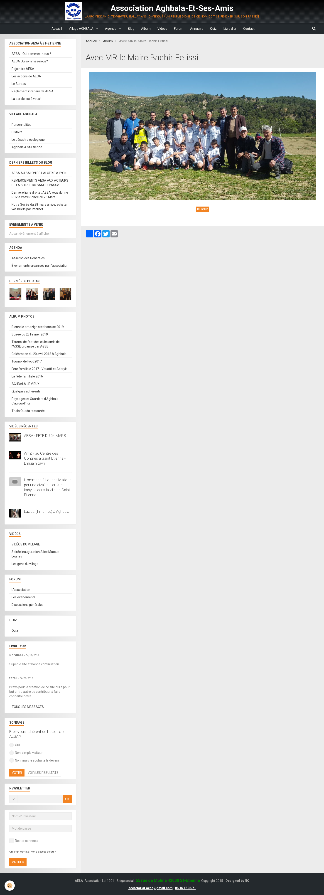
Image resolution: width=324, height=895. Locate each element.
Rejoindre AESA (23, 69)
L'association (21, 590)
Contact (249, 28)
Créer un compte (19, 852)
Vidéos (162, 28)
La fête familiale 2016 (27, 376)
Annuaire (196, 28)
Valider (18, 862)
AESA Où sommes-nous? (30, 61)
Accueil (57, 28)
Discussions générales (27, 605)
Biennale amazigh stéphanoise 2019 (38, 327)
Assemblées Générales (28, 258)
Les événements (23, 597)
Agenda (111, 28)
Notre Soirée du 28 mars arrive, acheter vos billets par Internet (40, 207)
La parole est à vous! (26, 99)
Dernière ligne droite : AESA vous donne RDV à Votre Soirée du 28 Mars (40, 195)
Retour (202, 209)
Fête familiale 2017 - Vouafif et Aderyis (39, 369)
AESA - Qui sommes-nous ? (31, 54)
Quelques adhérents (26, 391)
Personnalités (21, 125)
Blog (131, 28)
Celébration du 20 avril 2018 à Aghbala (39, 354)
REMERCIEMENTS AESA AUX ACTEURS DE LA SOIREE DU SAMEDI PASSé (40, 183)
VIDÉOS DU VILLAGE (26, 544)
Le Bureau (19, 84)
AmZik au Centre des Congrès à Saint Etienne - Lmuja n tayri (45, 458)
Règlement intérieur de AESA (33, 91)
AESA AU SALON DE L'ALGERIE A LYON (39, 173)
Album (146, 28)
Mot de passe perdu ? (43, 852)
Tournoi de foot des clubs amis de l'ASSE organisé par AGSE (36, 344)
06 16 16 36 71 (185, 888)
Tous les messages (28, 707)
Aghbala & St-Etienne (27, 147)
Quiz (213, 28)
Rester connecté (24, 841)
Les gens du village (25, 564)
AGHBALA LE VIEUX (25, 384)
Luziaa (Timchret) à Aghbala (46, 511)
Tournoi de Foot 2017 (27, 361)
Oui (14, 745)
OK (67, 799)
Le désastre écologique (28, 140)
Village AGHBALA (81, 28)
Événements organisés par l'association (40, 266)
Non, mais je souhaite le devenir (34, 760)
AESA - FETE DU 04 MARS (45, 436)
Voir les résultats (43, 773)
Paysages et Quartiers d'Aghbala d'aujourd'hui (35, 401)
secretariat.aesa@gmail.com (150, 888)
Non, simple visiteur (26, 753)
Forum (178, 28)
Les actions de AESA (26, 76)
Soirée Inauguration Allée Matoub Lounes (35, 554)
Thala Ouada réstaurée (28, 411)
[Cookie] (10, 885)
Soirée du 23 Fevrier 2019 (30, 334)
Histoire (17, 132)
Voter (17, 773)
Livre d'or (229, 28)
